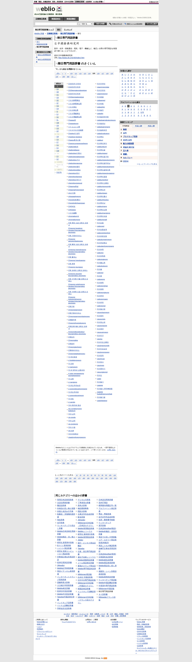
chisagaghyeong (74, 196)
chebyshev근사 (74, 160)
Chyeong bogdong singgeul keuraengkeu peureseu (76, 230)
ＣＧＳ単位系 (73, 110)
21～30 (151, 126)
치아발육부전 (102, 130)
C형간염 (71, 306)
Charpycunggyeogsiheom (78, 143)
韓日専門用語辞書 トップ (44, 30)
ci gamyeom (73, 367)
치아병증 (100, 289)
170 (79, 478)
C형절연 (71, 344)
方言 (112, 616)
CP (58, 131)
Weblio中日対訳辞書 (65, 594)
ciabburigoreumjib (104, 186)
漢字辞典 (102, 525)
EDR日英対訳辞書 (64, 562)
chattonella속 (73, 147)
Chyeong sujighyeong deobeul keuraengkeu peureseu (76, 286)
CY (58, 156)
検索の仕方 (41, 624)
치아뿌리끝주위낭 (103, 163)
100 (110, 475)
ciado (99, 379)
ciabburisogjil (102, 220)
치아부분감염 (102, 236)
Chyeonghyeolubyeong (77, 323)
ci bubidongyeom (74, 360)
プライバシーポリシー (44, 631)
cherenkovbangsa (75, 177)
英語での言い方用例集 (108, 537)
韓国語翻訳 (71, 19)
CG (58, 106)
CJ (57, 114)
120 (71, 73)
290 (70, 481)
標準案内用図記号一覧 (108, 505)
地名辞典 (60, 520)
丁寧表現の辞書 (84, 503)
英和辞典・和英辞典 (144, 626)
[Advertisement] (111, 10)
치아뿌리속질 (102, 216)
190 (88, 478)
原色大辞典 (82, 505)
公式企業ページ (117, 622)
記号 (142, 112)
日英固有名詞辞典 (106, 557)
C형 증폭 (71, 264)
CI (57, 111)
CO (58, 128)
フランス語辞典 (142, 636)
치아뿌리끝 (101, 150)
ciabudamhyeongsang (105, 246)
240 (110, 478)
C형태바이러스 (74, 350)
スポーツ (92, 616)
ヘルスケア (79, 616)
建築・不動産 (119, 614)
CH (58, 109)
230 (106, 478)
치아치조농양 (102, 349)
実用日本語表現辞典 (65, 500)
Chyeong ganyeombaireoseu (75, 240)
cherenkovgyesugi (75, 183)
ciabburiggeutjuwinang (105, 167)
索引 (59, 30)
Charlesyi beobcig (75, 137)
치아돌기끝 (101, 397)
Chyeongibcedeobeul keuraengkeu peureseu (77, 333)
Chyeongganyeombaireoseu (79, 316)
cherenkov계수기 (74, 180)
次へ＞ (73, 76)
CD (58, 98)
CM (58, 123)
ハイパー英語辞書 (64, 548)
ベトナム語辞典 (142, 643)
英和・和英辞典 (57, 1)
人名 (107, 616)
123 (85, 73)
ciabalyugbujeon (103, 133)
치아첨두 (100, 316)
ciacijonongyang (103, 352)
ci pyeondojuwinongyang (77, 389)
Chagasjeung (73, 123)
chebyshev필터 (74, 167)
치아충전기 (101, 369)
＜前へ (58, 73)
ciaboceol (100, 226)
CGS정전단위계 (74, 87)
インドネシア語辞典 (144, 638)
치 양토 (71, 399)
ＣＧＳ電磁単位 (74, 113)
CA (58, 89)
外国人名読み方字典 (65, 511)
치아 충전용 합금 (74, 405)
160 (75, 478)
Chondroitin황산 (74, 200)
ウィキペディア (105, 523)
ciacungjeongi (102, 372)
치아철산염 (101, 309)
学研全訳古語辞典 (64, 608)
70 (99, 475)
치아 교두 (71, 414)
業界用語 (75, 614)
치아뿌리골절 (102, 177)
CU (58, 145)
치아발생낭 (101, 123)
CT (58, 142)
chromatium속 (73, 216)
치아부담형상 (102, 243)
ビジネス (67, 614)
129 (112, 73)
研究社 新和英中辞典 (86, 534)
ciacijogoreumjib (103, 346)
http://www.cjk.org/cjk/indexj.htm (71, 58)
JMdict (80, 540)
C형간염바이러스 (74, 313)
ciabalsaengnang (103, 127)
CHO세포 (71, 206)
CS (58, 139)
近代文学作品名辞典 (107, 517)
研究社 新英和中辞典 (65, 542)
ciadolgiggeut (102, 401)
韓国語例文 (56, 19)
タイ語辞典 (141, 641)
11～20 (138, 126)
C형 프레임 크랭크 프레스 (78, 270)
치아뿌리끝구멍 (103, 157)
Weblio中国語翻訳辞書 (108, 583)
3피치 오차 (127, 140)
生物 (98, 616)
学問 (126, 614)
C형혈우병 (72, 320)
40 (88, 475)
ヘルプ (39, 626)
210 (97, 478)
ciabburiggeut (102, 153)
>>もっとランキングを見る (147, 164)
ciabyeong (101, 279)
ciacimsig (100, 365)
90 (106, 475)
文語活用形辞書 (63, 503)
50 (91, 475)
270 (61, 481)
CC (58, 95)
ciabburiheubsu (103, 200)
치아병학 (100, 283)
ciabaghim (101, 107)
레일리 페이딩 (128, 147)
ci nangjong (72, 382)
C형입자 (71, 337)
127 (103, 73)
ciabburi (100, 140)
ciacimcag (101, 359)
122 (80, 73)
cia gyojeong (73, 424)
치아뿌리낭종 (102, 210)
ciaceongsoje (102, 326)
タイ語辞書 (103, 594)
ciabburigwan (102, 193)
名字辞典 (60, 523)
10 (77, 475)
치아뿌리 (100, 137)
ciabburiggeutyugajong (105, 173)
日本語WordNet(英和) (107, 554)
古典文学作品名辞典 (86, 514)
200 (92, 478)
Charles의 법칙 (74, 133)
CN (58, 126)
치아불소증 (101, 263)
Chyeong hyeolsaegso (76, 260)
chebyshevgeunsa (75, 163)
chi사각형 (71, 193)
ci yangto (71, 402)
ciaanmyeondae (103, 87)
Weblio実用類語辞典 (86, 528)
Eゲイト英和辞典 (64, 545)
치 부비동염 (72, 357)
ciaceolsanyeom (103, 312)
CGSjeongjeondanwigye (77, 90)
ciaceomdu (101, 319)
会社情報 (115, 624)
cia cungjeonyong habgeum (75, 410)
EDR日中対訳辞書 (64, 591)
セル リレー (128, 158)
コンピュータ (83, 614)
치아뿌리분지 (102, 143)
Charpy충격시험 (74, 140)
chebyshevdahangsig (76, 157)
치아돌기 (100, 382)
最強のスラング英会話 (87, 566)
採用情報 (115, 626)
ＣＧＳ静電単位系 (75, 104)
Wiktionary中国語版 (106, 589)
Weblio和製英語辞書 (86, 560)
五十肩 (125, 151)
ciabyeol (100, 273)
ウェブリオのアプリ (69, 622)
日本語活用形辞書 (106, 500)
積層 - (125, 154)
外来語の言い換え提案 (66, 508)
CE (58, 100)
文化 (67, 616)
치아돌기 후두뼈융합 (104, 389)
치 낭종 (71, 379)
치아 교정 (71, 421)
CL (58, 120)
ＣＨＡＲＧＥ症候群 (75, 130)
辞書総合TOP (153, 2)
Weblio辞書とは (42, 622)
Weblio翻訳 (141, 629)
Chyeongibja (73, 340)
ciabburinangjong (103, 213)
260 (57, 481)
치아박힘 (100, 104)
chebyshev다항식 (74, 153)
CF (58, 103)
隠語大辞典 (82, 511)
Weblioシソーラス (85, 531)
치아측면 (100, 329)
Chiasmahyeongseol (76, 190)
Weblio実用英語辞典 (86, 537)
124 (89, 73)
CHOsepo (72, 210)
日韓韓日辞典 (79, 1)
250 (115, 478)
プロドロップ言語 (130, 136)
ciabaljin (100, 113)
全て (38, 42)
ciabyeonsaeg (102, 299)
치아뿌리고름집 (103, 183)
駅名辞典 (81, 517)
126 (98, 73)
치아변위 (100, 302)
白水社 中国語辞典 (85, 577)
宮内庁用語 (103, 503)
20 (80, 475)
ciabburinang (102, 206)
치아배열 (100, 97)
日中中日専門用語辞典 (87, 580)
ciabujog (100, 253)
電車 (91, 614)
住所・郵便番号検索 (107, 520)
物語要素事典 (83, 508)
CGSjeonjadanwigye (76, 97)
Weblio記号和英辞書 (65, 568)
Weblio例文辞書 (63, 588)
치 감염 (71, 364)
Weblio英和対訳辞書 (107, 577)
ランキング (68, 30)
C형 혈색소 (72, 257)
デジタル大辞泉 (84, 500)
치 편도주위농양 (74, 385)
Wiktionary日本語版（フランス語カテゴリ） (86, 600)
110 (114, 475)
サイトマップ (41, 634)
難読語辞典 (61, 505)
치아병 (99, 276)
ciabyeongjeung (103, 292)
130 (57, 76)
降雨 (125, 129)
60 (95, 475)
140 (66, 478)
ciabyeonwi (101, 306)
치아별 (99, 269)
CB (58, 92)
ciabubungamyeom (104, 239)
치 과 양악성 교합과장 (76, 370)
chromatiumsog (74, 220)
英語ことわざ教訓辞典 (108, 546)
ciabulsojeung (102, 266)
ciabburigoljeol (102, 180)
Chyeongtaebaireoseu (76, 354)
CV (58, 148)
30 (84, 475)
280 (66, 481)
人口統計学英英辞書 (65, 585)
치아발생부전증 (103, 117)
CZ (58, 159)
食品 (103, 616)
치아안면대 (101, 84)
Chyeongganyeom (75, 310)
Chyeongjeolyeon (75, 347)
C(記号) (59, 172)
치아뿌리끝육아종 (103, 170)
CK (58, 117)
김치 (125, 133)
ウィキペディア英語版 (108, 580)
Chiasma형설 (73, 186)
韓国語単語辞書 (84, 589)
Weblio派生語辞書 (106, 560)
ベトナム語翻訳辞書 (65, 605)
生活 (72, 616)
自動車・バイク (100, 614)
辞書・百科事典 (120, 616)
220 (101, 478)
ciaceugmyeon (102, 332)
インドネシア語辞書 (65, 603)
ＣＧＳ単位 (72, 107)
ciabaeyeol (101, 100)
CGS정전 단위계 (74, 84)
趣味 (86, 616)
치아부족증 (101, 256)
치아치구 (100, 336)
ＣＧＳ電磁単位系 (75, 117)
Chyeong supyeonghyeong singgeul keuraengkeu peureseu (76, 300)
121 (76, 73)
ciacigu (99, 339)
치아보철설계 (102, 230)
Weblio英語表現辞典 (107, 563)
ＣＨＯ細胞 (72, 213)
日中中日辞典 (69, 1)
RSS (105, 658)
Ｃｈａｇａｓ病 (74, 127)
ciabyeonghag (102, 286)
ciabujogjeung (102, 259)
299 (63, 76)
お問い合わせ (91, 622)
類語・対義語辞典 (45, 1)
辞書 (35, 1)
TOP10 (125, 126)
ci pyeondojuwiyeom (76, 395)
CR (58, 137)
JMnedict (61, 565)
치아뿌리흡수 (102, 196)
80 (102, 475)
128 (107, 73)
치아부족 (100, 249)
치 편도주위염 (73, 392)
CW (58, 151)
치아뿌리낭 (101, 203)
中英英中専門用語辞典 (108, 586)
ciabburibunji (102, 147)
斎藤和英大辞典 (63, 582)
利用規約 (40, 629)
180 (84, 478)
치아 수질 (71, 427)
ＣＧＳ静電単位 (74, 100)
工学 (111, 614)
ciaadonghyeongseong (77, 437)
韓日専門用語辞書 (67, 33)
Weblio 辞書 (39, 33)
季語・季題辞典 (105, 514)
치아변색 (100, 296)
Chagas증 (72, 120)
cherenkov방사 (74, 173)
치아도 (99, 375)
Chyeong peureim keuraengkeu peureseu (77, 275)
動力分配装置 (128, 144)
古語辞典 (89, 1)
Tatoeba (81, 549)
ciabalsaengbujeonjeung (106, 120)
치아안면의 (101, 90)
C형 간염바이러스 (75, 236)
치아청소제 (101, 322)
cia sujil (71, 431)
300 (68, 76)
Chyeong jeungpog (75, 267)
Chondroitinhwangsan (76, 203)
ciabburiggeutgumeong (105, 160)
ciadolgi (100, 385)
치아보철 (100, 223)
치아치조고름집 (103, 342)
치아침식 (100, 362)
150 (70, 478)
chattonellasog (73, 150)
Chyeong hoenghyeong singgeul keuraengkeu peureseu (77, 252)
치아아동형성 (73, 434)
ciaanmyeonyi (102, 94)
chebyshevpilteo (74, 170)
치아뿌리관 (101, 190)
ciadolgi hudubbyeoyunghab (104, 393)
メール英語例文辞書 (86, 563)
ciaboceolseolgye (103, 233)
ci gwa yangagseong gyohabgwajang (76, 374)
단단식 (125, 161)
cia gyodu (72, 417)
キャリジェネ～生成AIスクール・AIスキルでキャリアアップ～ (146, 650)
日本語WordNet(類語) (107, 528)
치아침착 (100, 356)
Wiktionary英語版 (85, 574)
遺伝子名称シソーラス (87, 557)
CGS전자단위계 (74, 94)
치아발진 (100, 110)
